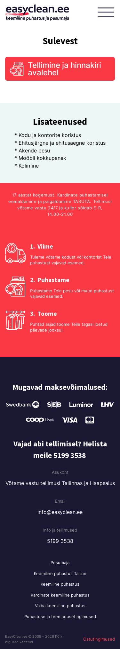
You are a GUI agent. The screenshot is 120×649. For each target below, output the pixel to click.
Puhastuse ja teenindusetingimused (60, 616)
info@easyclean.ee (60, 512)
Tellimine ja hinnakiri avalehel (64, 69)
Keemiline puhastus (60, 584)
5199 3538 (60, 541)
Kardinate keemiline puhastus (60, 595)
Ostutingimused (99, 639)
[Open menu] (107, 12)
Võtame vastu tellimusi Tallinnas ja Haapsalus (60, 483)
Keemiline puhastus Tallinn (60, 573)
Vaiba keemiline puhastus (60, 605)
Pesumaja (60, 562)
